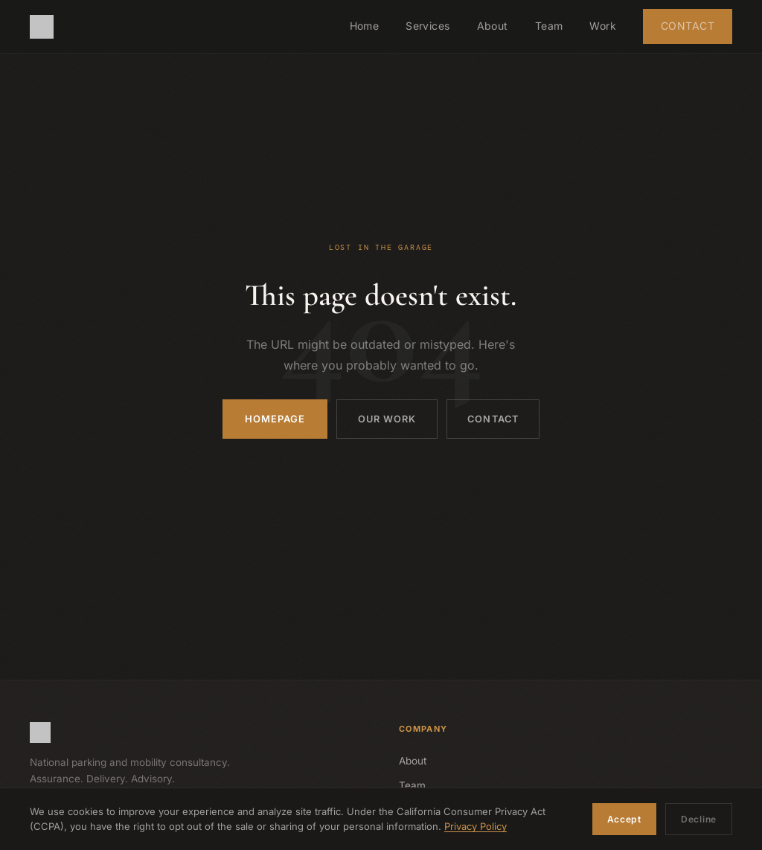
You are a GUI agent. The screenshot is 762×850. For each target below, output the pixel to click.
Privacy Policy (475, 827)
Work (602, 25)
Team (549, 25)
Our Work (383, 419)
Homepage (270, 419)
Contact (687, 25)
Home (365, 25)
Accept (624, 819)
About (492, 25)
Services (427, 25)
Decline (699, 819)
